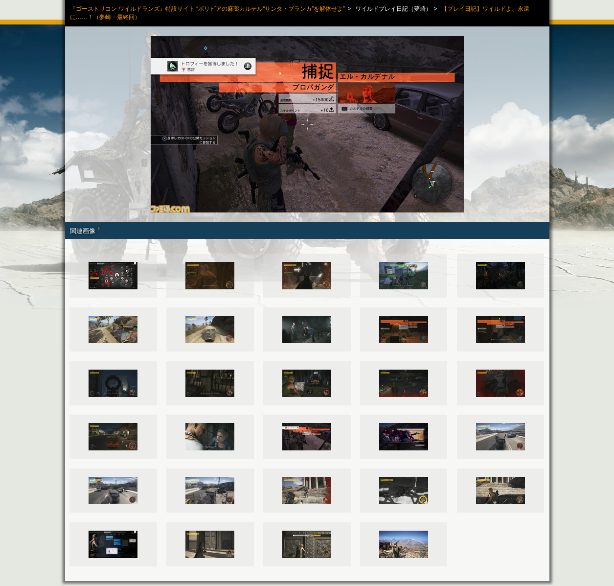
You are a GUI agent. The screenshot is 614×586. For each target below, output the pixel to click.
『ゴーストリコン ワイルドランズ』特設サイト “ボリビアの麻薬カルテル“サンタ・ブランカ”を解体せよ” (207, 8)
